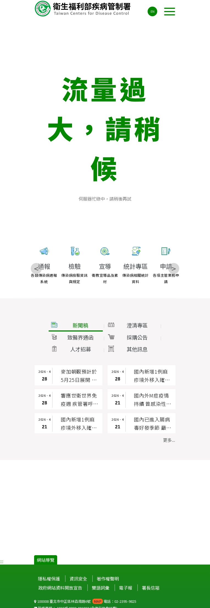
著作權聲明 (108, 578)
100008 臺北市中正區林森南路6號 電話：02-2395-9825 (85, 601)
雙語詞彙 (100, 587)
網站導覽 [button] (45, 560)
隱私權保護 (49, 578)
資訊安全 (78, 578)
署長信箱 (150, 587)
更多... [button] (169, 440)
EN (152, 11)
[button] (75, 325)
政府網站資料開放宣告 (60, 587)
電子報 (125, 587)
